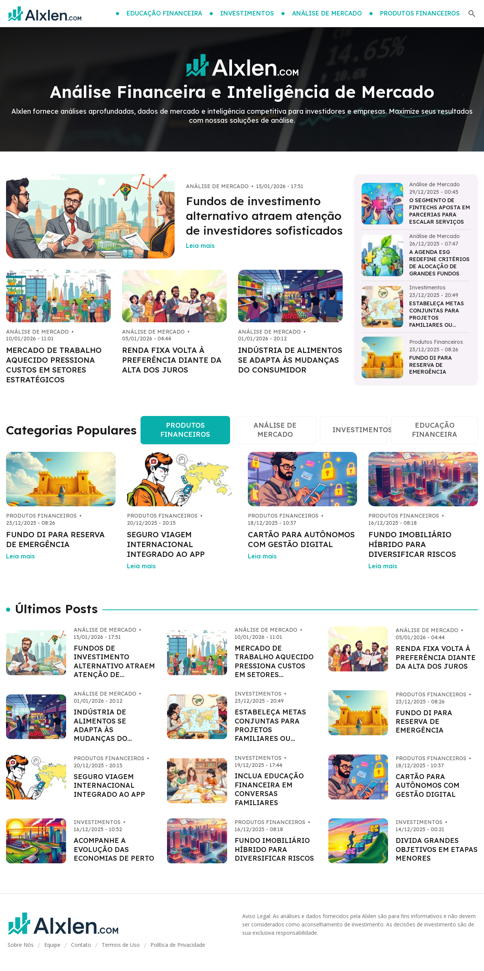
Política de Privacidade (177, 944)
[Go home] (45, 13)
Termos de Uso (121, 944)
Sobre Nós (21, 944)
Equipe (52, 944)
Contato (81, 944)
